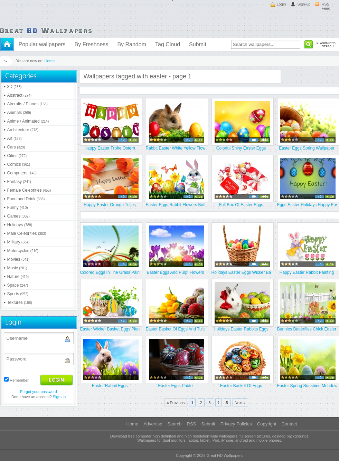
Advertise (152, 423)
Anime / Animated (28, 121)
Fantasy (19, 181)
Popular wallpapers (42, 44)
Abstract (19, 95)
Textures (19, 302)
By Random (131, 44)
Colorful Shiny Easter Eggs (241, 148)
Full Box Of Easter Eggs (241, 204)
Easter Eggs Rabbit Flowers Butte (175, 204)
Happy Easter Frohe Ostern (109, 148)
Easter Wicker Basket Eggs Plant (110, 329)
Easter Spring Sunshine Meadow (307, 385)
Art (14, 138)
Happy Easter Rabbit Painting (307, 272)
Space (17, 285)
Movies (18, 259)
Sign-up (304, 4)
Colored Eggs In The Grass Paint (110, 272)
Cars (16, 147)
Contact (289, 423)
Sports (17, 293)
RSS (191, 423)
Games (18, 216)
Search (174, 423)
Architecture (23, 129)
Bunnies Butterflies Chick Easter (306, 329)
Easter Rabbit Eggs (110, 385)
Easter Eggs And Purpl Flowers (175, 272)
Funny (17, 207)
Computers (22, 173)
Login (281, 4)
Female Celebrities (29, 190)
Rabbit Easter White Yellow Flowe (175, 148)
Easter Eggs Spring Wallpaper (306, 148)
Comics (18, 164)
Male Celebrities (26, 233)
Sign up (59, 397)
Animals (19, 112)
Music (17, 268)
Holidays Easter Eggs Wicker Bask (241, 272)
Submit (197, 44)
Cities (17, 155)
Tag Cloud (167, 44)
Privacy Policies (236, 423)
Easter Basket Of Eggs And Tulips (175, 329)
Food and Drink (26, 198)
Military (18, 242)
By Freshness (92, 44)
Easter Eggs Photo (175, 385)
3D (14, 86)
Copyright (266, 423)
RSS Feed (326, 6)
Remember (19, 380)
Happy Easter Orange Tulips (110, 204)
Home (50, 61)
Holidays (19, 224)
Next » (240, 403)
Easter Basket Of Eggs (241, 385)
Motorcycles (23, 250)
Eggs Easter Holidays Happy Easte (307, 204)
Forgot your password (38, 392)
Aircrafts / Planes (27, 104)
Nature (18, 276)
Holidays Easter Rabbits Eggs (241, 329)
